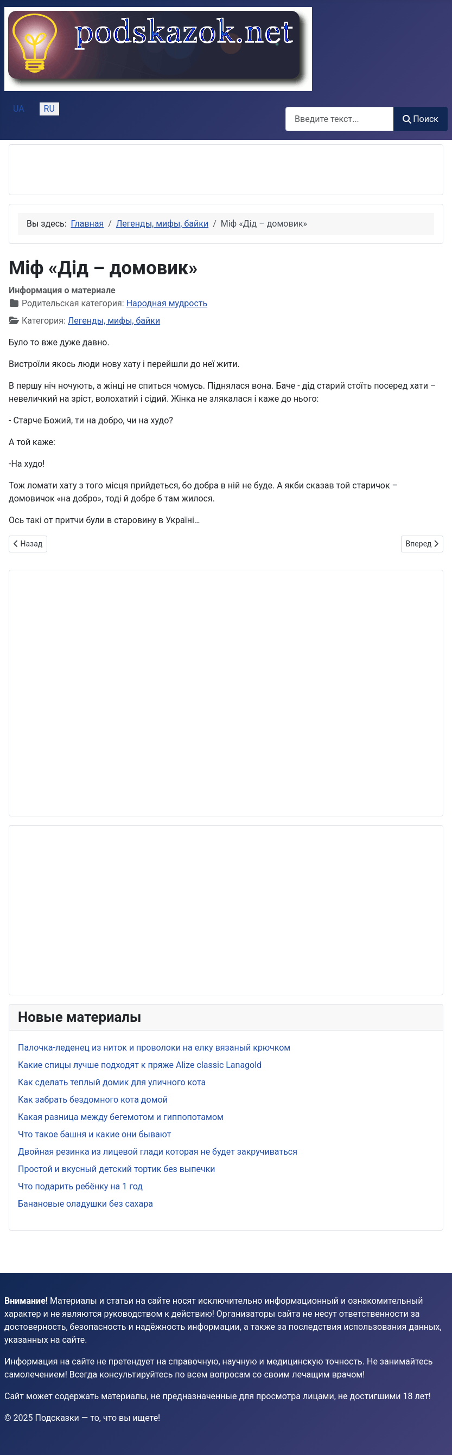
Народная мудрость (167, 303)
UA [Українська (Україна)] (18, 109)
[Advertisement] (145, 169)
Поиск (420, 119)
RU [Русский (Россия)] (49, 109)
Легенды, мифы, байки (114, 321)
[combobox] (339, 119)
